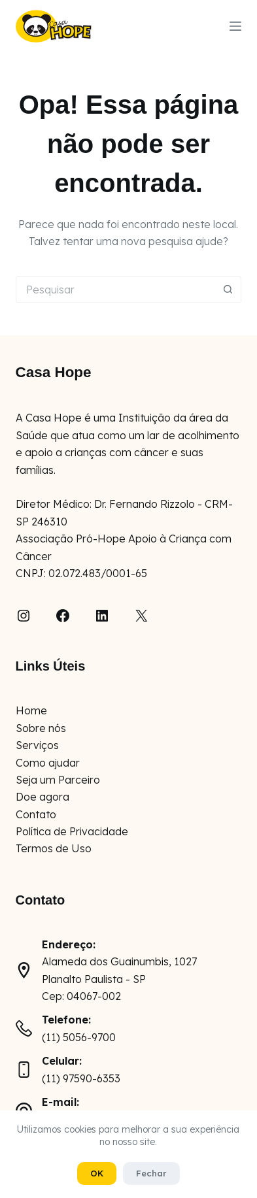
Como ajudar (48, 762)
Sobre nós (41, 728)
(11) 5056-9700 (79, 1037)
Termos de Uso (54, 848)
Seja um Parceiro (58, 779)
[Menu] (235, 26)
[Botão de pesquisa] (228, 289)
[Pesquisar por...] (116, 289)
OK (96, 1173)
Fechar (151, 1173)
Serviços (37, 745)
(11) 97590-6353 (81, 1078)
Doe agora (42, 796)
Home (31, 710)
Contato (36, 814)
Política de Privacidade (72, 831)
